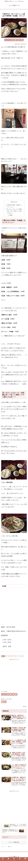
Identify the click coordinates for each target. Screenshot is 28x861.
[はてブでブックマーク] (12, 40)
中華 (3, 656)
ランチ (17, 656)
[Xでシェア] (5, 40)
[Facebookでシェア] (9, 40)
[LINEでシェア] (18, 40)
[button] (22, 40)
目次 (12, 202)
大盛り (12, 656)
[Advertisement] (14, 675)
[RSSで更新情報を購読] (5, 701)
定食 (22, 656)
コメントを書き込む (14, 842)
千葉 (7, 656)
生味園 (10, 215)
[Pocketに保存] (15, 40)
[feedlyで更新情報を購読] (2, 701)
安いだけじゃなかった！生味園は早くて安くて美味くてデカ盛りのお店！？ (14, 211)
